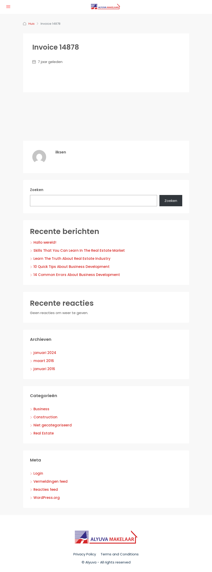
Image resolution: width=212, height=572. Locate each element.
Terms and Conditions (120, 554)
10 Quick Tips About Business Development (71, 266)
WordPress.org (46, 497)
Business (41, 409)
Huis (31, 23)
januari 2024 (44, 352)
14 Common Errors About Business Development (76, 274)
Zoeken (36, 189)
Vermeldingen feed (50, 481)
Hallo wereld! (44, 242)
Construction (45, 417)
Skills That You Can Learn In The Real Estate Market (79, 250)
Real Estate (43, 433)
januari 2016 (44, 368)
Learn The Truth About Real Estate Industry (71, 258)
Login (38, 473)
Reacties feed (45, 489)
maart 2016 (43, 360)
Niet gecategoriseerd (52, 425)
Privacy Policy (84, 554)
